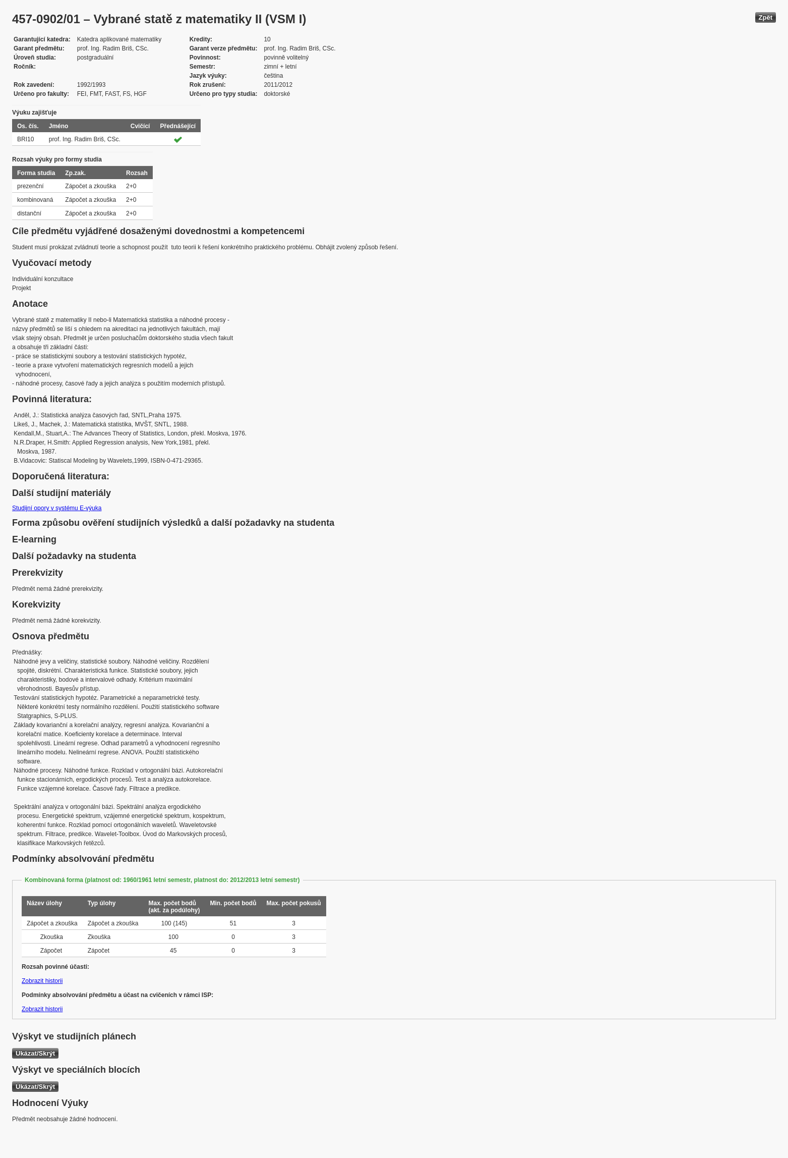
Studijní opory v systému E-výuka (56, 508)
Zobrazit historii (42, 980)
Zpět (765, 17)
